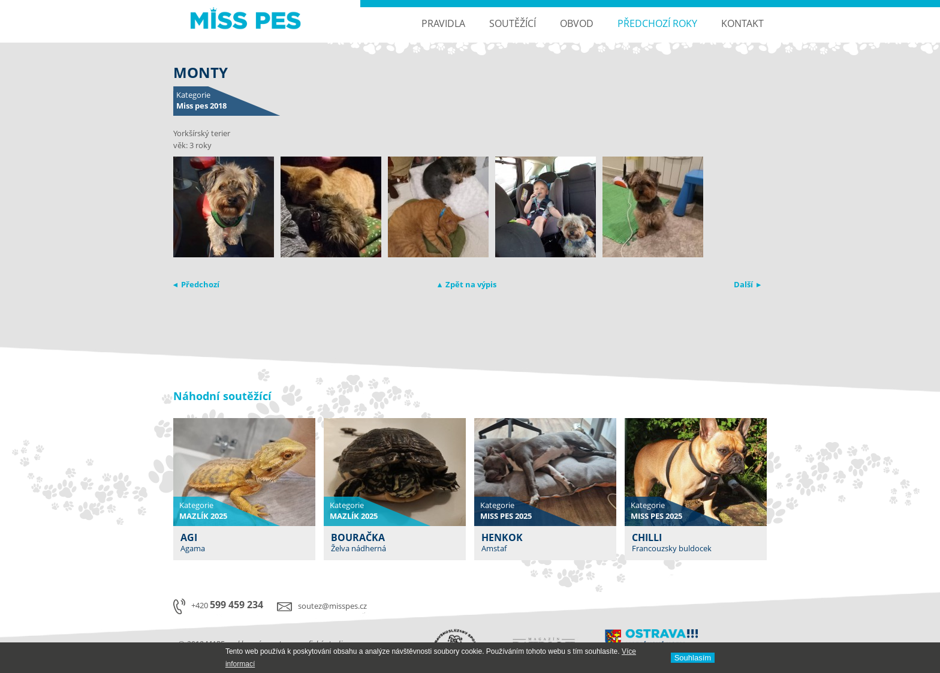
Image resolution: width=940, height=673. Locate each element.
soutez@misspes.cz (332, 605)
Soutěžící (512, 23)
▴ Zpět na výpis (467, 284)
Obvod (576, 23)
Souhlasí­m (692, 657)
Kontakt (742, 23)
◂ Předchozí (196, 284)
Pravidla (443, 23)
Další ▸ (747, 284)
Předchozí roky (657, 23)
